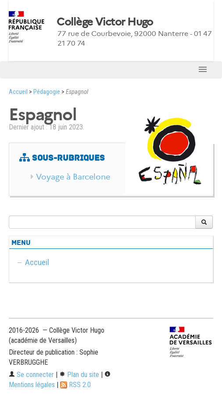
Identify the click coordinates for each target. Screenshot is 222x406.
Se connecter (31, 374)
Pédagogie (46, 92)
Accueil (18, 92)
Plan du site (79, 374)
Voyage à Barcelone (73, 177)
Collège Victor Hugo (105, 22)
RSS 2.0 (75, 385)
